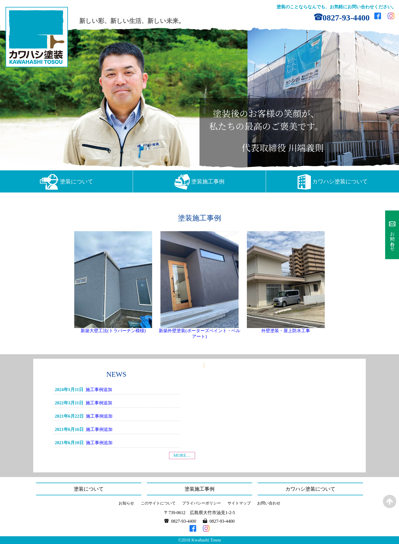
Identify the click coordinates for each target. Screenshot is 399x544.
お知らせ (126, 503)
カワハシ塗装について (340, 181)
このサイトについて (158, 503)
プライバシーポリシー (201, 503)
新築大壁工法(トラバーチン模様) (113, 330)
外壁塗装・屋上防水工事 (285, 330)
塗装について (76, 181)
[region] (199, 97)
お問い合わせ (392, 239)
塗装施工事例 (207, 181)
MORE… (182, 455)
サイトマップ (239, 503)
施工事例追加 (99, 389)
